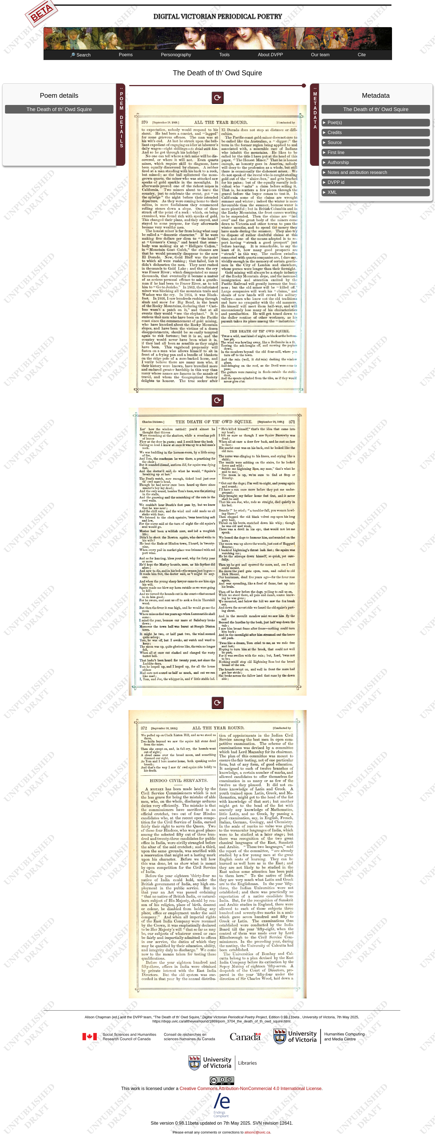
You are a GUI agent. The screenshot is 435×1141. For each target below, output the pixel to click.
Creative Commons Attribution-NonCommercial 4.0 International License (250, 1088)
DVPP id (336, 182)
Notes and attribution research (357, 172)
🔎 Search (80, 55)
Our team (320, 54)
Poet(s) (335, 122)
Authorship (338, 162)
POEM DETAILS (121, 120)
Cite (362, 54)
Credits (335, 132)
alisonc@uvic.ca (257, 1132)
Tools (224, 54)
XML (332, 192)
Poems (126, 54)
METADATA (315, 110)
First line (336, 152)
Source (335, 142)
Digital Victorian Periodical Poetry (217, 16)
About (270, 54)
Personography (176, 54)
